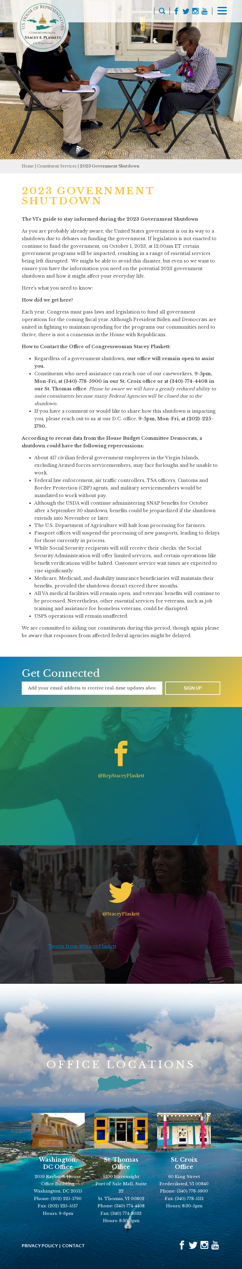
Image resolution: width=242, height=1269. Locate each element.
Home (28, 166)
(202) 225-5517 (63, 1206)
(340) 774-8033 (126, 1213)
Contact (73, 1246)
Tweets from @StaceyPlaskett (82, 946)
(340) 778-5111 (189, 1198)
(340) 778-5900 (192, 1191)
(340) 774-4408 (129, 1206)
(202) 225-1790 (66, 1198)
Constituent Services (57, 166)
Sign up (193, 688)
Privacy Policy (40, 1246)
